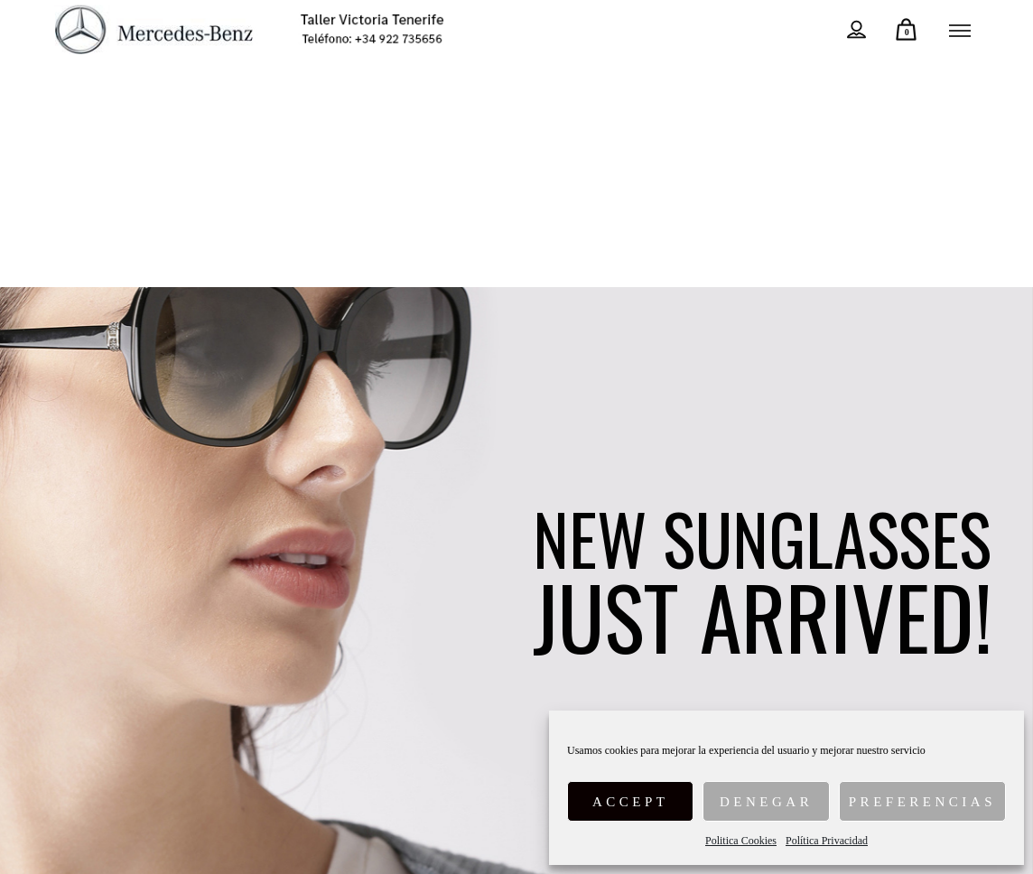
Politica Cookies (741, 840)
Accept (630, 802)
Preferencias (922, 802)
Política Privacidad (827, 840)
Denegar (766, 802)
